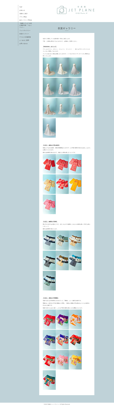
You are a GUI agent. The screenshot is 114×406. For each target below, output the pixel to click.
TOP (20, 7)
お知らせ (22, 10)
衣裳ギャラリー (24, 33)
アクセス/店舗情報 (25, 37)
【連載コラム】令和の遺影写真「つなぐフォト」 (25, 25)
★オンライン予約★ (25, 20)
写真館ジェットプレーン (53, 404)
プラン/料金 (23, 17)
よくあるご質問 (24, 40)
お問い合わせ (23, 43)
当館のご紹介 (23, 13)
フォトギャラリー (24, 30)
